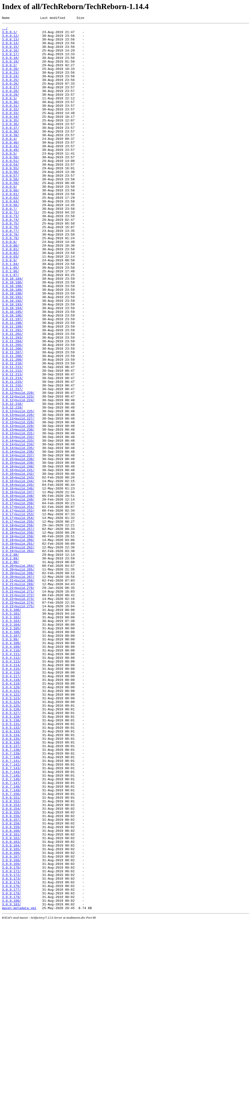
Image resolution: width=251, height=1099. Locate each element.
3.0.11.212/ (12, 440)
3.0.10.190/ (12, 347)
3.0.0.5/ (9, 180)
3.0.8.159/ (11, 988)
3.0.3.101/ (11, 732)
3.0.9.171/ (11, 1041)
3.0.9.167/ (11, 1023)
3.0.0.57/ (10, 206)
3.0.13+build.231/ (18, 515)
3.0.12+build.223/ (18, 471)
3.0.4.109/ (11, 771)
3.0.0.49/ (10, 175)
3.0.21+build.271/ (18, 705)
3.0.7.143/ (11, 917)
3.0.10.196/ (12, 374)
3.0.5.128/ (11, 855)
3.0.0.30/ (10, 118)
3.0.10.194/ (12, 365)
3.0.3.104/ (11, 745)
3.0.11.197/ (12, 378)
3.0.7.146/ (11, 930)
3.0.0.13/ (10, 43)
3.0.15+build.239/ (18, 551)
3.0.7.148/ (11, 939)
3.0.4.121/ (11, 824)
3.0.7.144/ (11, 922)
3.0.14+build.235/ (18, 533)
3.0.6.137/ (11, 891)
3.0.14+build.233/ (18, 524)
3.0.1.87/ (10, 325)
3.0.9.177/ (11, 1063)
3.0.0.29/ (10, 109)
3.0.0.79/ (10, 281)
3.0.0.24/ (10, 87)
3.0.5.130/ (11, 860)
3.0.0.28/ (10, 105)
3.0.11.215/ (12, 453)
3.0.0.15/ (10, 52)
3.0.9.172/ (11, 1045)
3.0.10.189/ (12, 343)
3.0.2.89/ (10, 665)
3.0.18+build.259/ (18, 639)
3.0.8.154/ (11, 966)
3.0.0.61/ (10, 228)
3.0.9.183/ (11, 1081)
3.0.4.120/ (11, 820)
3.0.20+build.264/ (18, 674)
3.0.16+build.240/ (18, 555)
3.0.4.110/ (11, 776)
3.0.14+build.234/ (18, 529)
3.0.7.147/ (11, 935)
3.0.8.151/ (11, 953)
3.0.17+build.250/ (18, 599)
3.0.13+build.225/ (18, 489)
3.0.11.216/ (12, 458)
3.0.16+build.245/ (18, 577)
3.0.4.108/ (11, 767)
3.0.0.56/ (10, 202)
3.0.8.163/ (11, 1006)
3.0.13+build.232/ (18, 520)
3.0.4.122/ (11, 829)
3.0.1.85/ (10, 317)
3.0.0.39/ (10, 158)
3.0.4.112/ (11, 785)
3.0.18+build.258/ (18, 635)
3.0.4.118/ (11, 811)
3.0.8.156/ (11, 975)
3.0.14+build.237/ (18, 542)
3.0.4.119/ (11, 816)
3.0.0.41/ (10, 171)
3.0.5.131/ (11, 864)
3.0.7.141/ (11, 908)
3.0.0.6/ (9, 219)
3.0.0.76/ (10, 268)
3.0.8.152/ (11, 957)
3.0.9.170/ (11, 1036)
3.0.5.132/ (11, 869)
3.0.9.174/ (11, 1054)
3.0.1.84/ (10, 312)
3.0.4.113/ (11, 789)
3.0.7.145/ (11, 926)
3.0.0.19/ (10, 69)
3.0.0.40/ (10, 166)
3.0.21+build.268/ (18, 692)
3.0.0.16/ (10, 56)
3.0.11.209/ (12, 427)
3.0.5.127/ (11, 851)
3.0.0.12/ (10, 38)
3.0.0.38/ (10, 153)
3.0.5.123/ (11, 833)
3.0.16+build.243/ (18, 568)
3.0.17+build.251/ (18, 604)
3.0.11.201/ (12, 392)
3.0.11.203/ (12, 400)
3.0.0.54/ (10, 193)
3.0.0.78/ (10, 277)
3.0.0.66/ (10, 241)
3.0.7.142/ (11, 913)
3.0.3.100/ (11, 727)
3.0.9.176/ (11, 1059)
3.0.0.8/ (9, 286)
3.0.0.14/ (10, 47)
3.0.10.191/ (12, 352)
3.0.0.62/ (10, 233)
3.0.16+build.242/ (18, 564)
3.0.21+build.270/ (18, 701)
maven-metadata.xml (19, 1085)
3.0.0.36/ (10, 144)
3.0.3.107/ (11, 758)
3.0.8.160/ (11, 992)
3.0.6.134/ (11, 877)
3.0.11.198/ (12, 383)
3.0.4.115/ (11, 798)
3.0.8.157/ (11, 979)
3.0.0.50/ (10, 184)
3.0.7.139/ (11, 900)
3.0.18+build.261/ (18, 648)
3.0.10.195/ (12, 370)
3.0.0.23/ (10, 82)
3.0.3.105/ (11, 749)
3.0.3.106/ (11, 754)
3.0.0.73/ (10, 255)
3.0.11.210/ (12, 431)
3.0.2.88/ (10, 661)
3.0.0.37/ (10, 149)
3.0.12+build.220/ (18, 467)
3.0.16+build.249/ (18, 595)
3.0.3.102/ (11, 736)
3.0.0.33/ (10, 131)
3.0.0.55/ (10, 197)
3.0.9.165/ (11, 1014)
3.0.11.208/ (12, 423)
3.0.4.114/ (11, 794)
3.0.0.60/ (10, 224)
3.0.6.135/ (11, 882)
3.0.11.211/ (12, 436)
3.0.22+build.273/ (18, 714)
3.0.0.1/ (9, 34)
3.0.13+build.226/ (18, 493)
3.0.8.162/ (11, 1001)
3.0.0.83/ (10, 303)
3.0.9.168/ (11, 1028)
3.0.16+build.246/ (18, 582)
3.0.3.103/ (11, 741)
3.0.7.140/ (11, 904)
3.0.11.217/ (12, 462)
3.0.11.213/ (12, 445)
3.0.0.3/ (9, 113)
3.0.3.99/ (10, 763)
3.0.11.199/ (12, 387)
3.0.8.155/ (11, 970)
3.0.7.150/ (11, 948)
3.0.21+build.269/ (18, 696)
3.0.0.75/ (10, 264)
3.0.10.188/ (12, 339)
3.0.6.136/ (11, 886)
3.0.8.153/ (11, 961)
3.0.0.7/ (9, 246)
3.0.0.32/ (10, 127)
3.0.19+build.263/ (18, 657)
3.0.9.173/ (11, 1050)
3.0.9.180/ (11, 1076)
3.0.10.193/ (12, 361)
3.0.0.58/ (10, 211)
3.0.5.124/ (11, 838)
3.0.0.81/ (10, 294)
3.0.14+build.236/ (18, 537)
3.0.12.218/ (12, 480)
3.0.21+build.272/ (18, 710)
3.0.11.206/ (12, 414)
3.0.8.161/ (11, 997)
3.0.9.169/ (11, 1032)
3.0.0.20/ (10, 78)
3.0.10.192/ (12, 356)
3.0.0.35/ (10, 140)
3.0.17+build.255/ (18, 621)
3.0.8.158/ (11, 983)
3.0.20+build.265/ (18, 679)
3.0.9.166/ (11, 1019)
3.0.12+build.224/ (18, 476)
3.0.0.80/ (10, 290)
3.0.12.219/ (12, 484)
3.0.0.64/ (10, 237)
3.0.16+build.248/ (18, 590)
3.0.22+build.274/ (18, 718)
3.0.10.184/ (12, 330)
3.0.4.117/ (11, 807)
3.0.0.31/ (10, 122)
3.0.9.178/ (11, 1067)
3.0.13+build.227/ (18, 498)
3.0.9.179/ (11, 1072)
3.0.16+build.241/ (18, 559)
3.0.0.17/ (10, 60)
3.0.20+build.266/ (18, 683)
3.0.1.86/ (10, 321)
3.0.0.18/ (10, 65)
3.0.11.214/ (12, 449)
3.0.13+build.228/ (18, 502)
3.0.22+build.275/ (18, 723)
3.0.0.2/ (9, 74)
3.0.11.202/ (12, 396)
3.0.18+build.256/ (18, 626)
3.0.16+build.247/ (18, 586)
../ (5, 29)
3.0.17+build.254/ (18, 617)
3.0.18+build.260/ (18, 643)
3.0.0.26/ (10, 96)
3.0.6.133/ (11, 873)
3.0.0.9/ (9, 308)
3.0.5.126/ (11, 847)
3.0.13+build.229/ (18, 506)
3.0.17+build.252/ (18, 608)
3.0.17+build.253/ (18, 612)
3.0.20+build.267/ (18, 688)
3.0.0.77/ (10, 272)
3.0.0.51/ (10, 188)
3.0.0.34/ (10, 135)
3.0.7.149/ (11, 944)
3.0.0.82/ (10, 299)
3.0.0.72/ (10, 250)
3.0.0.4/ (9, 162)
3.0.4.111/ (11, 780)
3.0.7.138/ (11, 895)
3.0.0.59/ (10, 215)
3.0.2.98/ (10, 670)
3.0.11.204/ (12, 405)
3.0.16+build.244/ (18, 573)
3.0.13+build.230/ (18, 511)
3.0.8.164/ (11, 1010)
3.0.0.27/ (10, 100)
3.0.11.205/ (12, 409)
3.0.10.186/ (12, 334)
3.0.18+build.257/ (18, 630)
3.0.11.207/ (12, 418)
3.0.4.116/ (11, 802)
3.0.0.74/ (10, 259)
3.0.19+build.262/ (18, 652)
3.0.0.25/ (10, 91)
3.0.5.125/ (11, 842)
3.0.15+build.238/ (18, 546)
